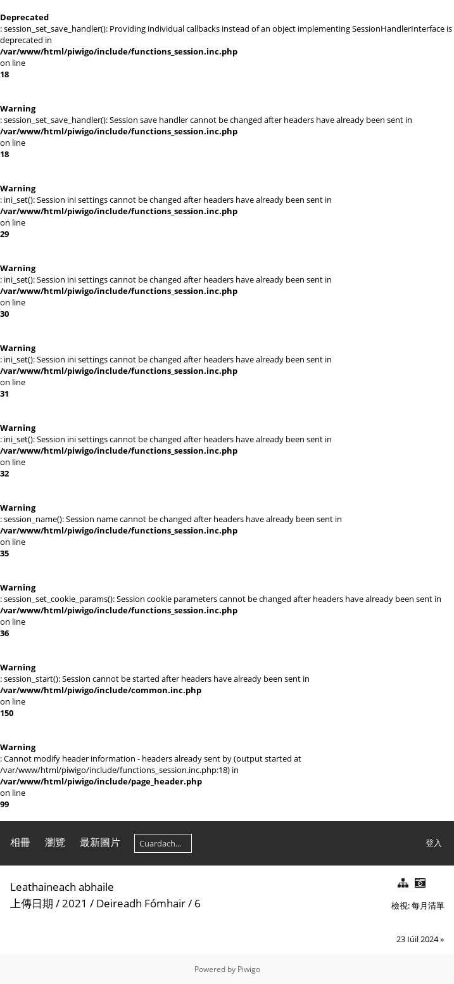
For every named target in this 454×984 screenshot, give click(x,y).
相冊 (20, 842)
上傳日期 (31, 903)
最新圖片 (100, 842)
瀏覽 (55, 842)
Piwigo (248, 969)
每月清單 (428, 905)
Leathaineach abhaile (62, 886)
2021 (74, 903)
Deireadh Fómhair (141, 903)
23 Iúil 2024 (417, 939)
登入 (434, 842)
